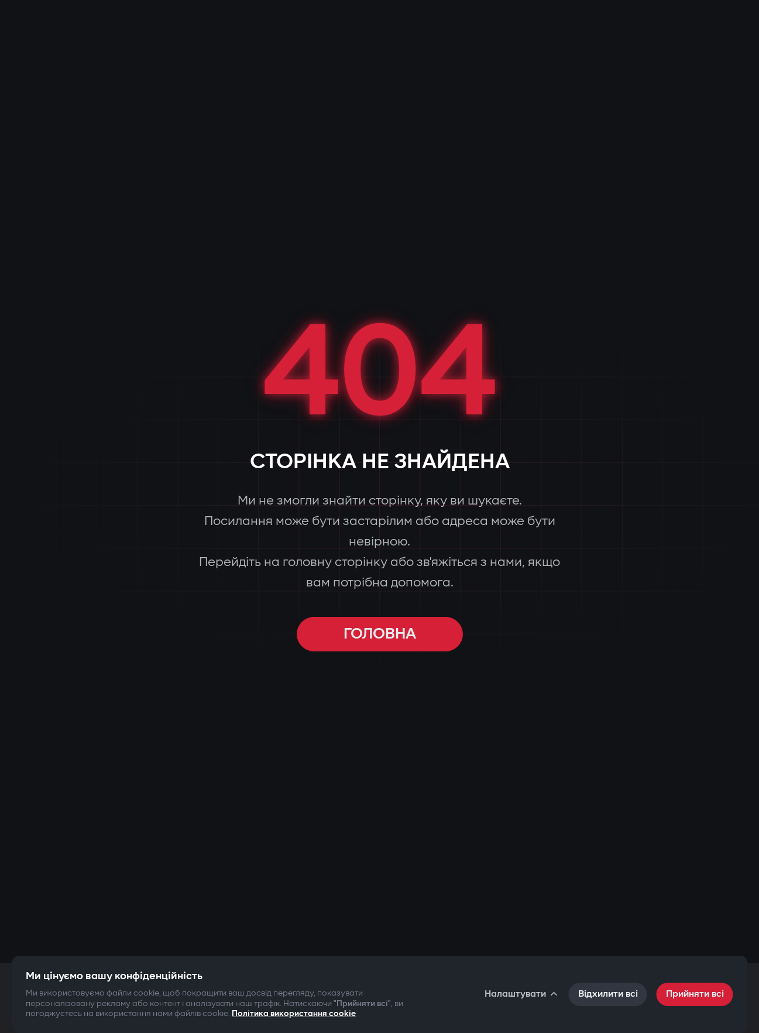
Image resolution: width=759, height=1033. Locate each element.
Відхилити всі (608, 994)
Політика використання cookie (294, 1013)
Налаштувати (522, 994)
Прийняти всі (695, 994)
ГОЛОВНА (380, 634)
